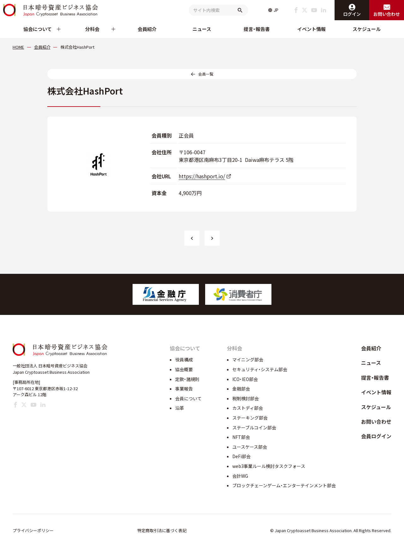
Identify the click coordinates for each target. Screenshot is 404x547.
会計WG (240, 476)
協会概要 (184, 369)
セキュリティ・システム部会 (259, 369)
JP (276, 10)
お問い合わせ (376, 421)
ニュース (202, 29)
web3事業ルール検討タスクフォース (268, 466)
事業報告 (184, 388)
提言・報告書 (257, 29)
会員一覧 (205, 74)
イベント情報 (311, 29)
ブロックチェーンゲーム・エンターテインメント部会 (284, 485)
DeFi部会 (241, 456)
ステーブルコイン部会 (254, 427)
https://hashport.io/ (202, 176)
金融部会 (241, 388)
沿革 (179, 408)
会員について (188, 398)
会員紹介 (147, 29)
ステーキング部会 (250, 418)
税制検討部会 (245, 398)
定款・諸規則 (187, 379)
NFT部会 (241, 437)
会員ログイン (376, 436)
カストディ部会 (247, 408)
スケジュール (367, 29)
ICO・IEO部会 (245, 379)
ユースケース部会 (249, 447)
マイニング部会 (247, 359)
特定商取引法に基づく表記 (162, 530)
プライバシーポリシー (33, 530)
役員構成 (184, 359)
